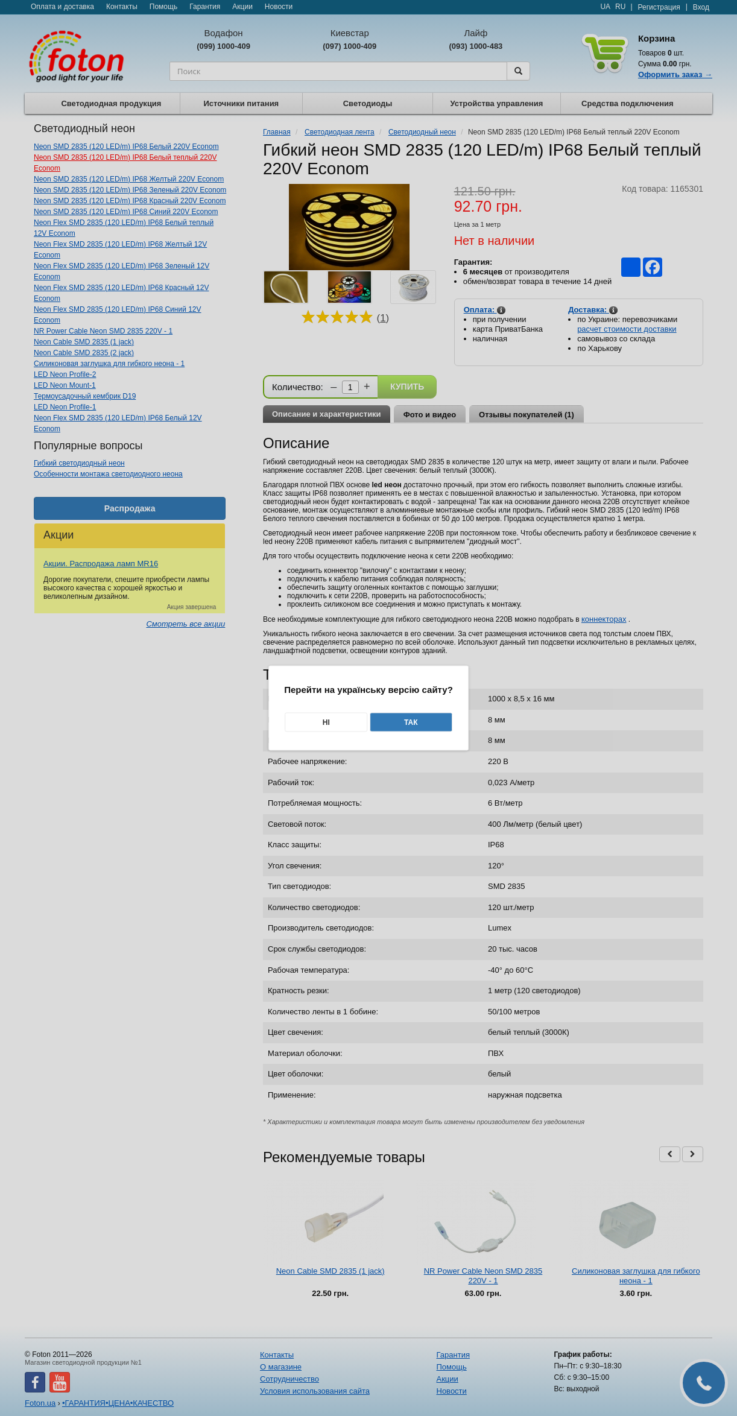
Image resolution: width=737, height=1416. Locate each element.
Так (411, 722)
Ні (326, 722)
